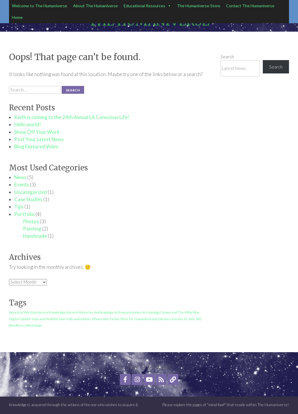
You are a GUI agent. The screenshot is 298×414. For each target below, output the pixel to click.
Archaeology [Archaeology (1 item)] (151, 312)
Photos (31, 221)
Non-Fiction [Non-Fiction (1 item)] (111, 319)
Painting (32, 229)
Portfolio (24, 214)
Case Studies (28, 199)
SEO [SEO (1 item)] (199, 319)
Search (227, 56)
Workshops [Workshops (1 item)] (34, 325)
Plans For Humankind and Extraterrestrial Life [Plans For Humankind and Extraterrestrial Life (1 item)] (154, 319)
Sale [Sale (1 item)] (192, 319)
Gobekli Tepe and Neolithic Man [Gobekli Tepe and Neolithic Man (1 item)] (42, 319)
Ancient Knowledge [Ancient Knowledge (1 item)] (51, 312)
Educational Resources (147, 6)
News (20, 177)
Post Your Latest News (39, 139)
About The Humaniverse (95, 5)
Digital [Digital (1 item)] (14, 319)
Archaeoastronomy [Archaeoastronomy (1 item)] (127, 312)
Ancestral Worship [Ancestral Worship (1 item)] (22, 312)
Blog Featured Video (36, 146)
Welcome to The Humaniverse (39, 5)
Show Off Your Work (37, 132)
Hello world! (27, 124)
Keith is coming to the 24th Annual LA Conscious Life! (71, 117)
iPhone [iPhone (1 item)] (97, 319)
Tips (19, 207)
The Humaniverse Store (198, 5)
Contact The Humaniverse (250, 5)
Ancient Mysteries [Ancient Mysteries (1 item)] (79, 312)
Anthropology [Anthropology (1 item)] (103, 312)
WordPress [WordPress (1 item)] (17, 325)
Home (17, 17)
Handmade (35, 236)
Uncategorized (30, 192)
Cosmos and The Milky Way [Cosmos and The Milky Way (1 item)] (180, 312)
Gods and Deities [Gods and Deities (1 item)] (79, 319)
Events (21, 184)
